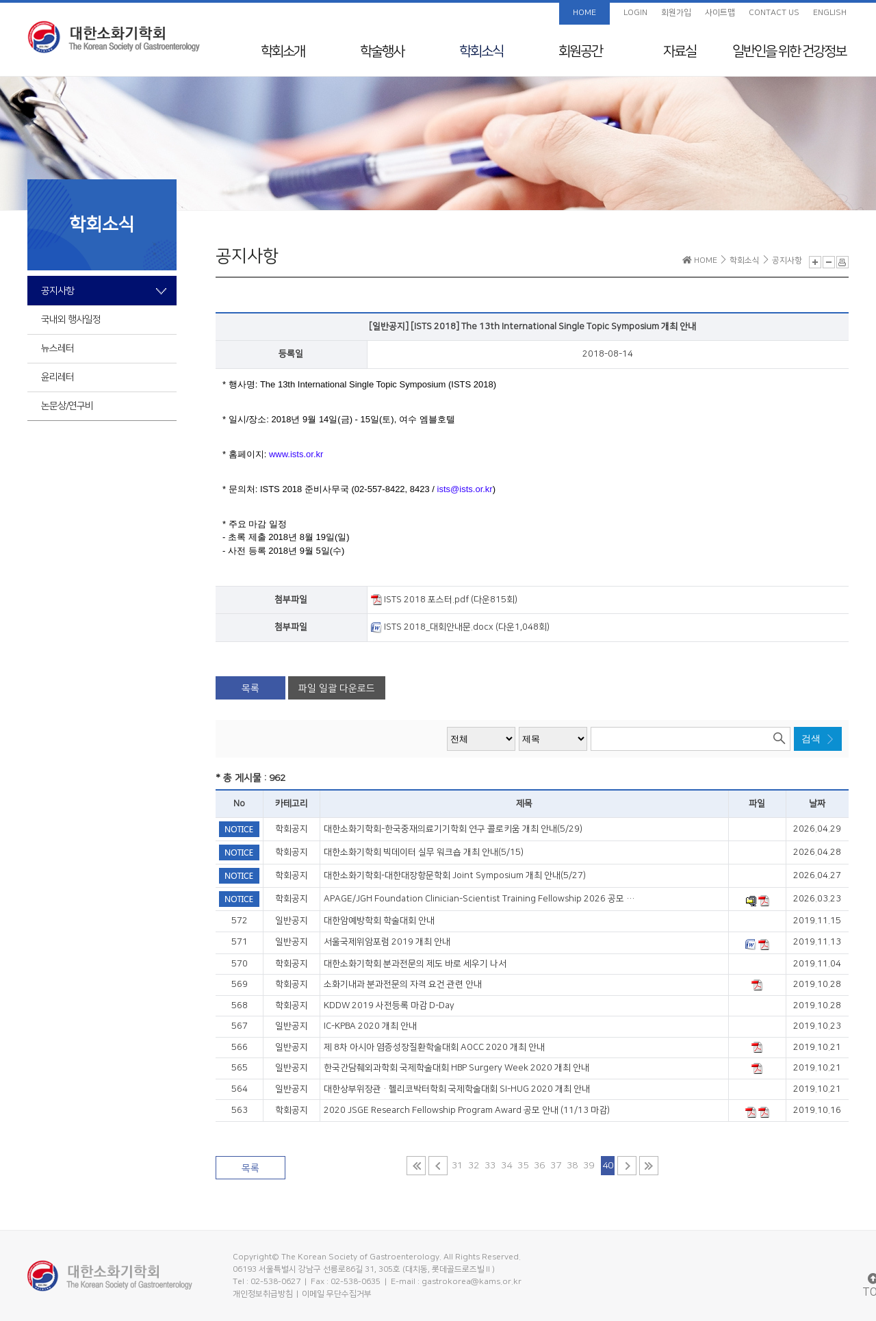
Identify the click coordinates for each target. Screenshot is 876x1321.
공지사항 (57, 290)
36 (539, 1165)
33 (490, 1165)
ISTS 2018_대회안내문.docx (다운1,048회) (460, 627)
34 (506, 1165)
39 (588, 1165)
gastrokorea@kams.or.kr (471, 1281)
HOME (584, 12)
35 (522, 1165)
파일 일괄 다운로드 (336, 688)
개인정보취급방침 (263, 1294)
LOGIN (635, 12)
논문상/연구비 (67, 405)
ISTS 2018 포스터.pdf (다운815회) (444, 599)
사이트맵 (720, 12)
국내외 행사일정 (71, 319)
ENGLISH (830, 12)
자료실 (679, 51)
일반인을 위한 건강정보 (789, 51)
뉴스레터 (57, 348)
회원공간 (580, 51)
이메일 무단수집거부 (337, 1294)
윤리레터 (57, 377)
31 (457, 1165)
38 (572, 1165)
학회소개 (283, 51)
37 (555, 1165)
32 (473, 1165)
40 (607, 1165)
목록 (250, 688)
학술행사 (382, 51)
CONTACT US (774, 12)
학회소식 (481, 51)
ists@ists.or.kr (465, 489)
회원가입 (676, 12)
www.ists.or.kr (296, 454)
